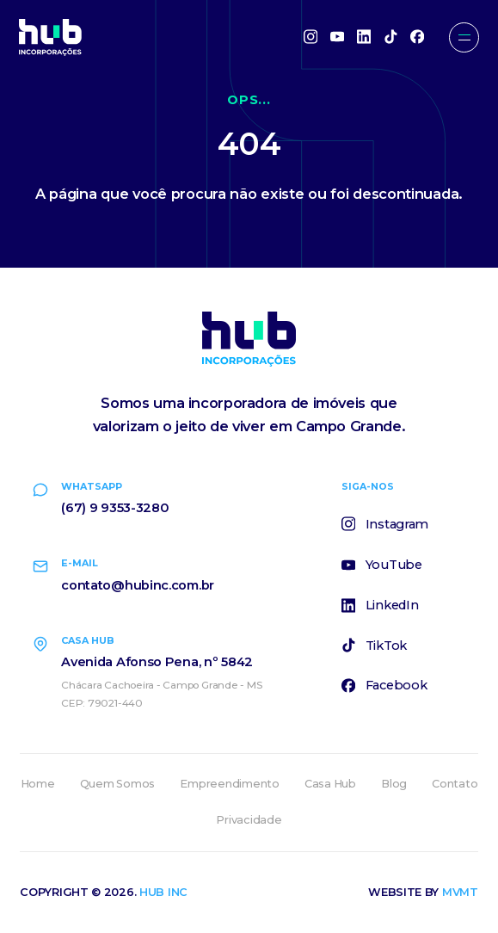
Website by (423, 892)
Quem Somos (117, 783)
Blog (394, 783)
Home (38, 783)
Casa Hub (330, 783)
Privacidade (248, 819)
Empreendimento (229, 783)
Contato (454, 783)
